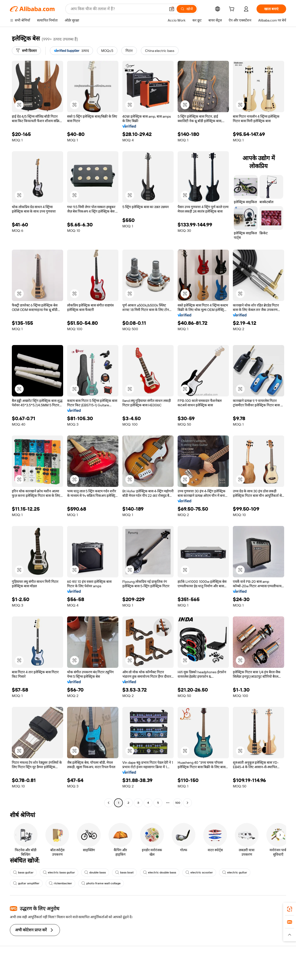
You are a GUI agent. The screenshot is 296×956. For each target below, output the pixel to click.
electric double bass (159, 872)
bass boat (124, 872)
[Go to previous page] (108, 802)
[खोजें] (187, 9)
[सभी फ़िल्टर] (26, 50)
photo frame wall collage (101, 883)
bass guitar (23, 872)
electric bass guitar (59, 872)
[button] (172, 9)
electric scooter (199, 872)
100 (177, 802)
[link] (289, 909)
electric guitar (234, 872)
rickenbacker (60, 883)
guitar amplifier (26, 883)
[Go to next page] (187, 802)
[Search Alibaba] (118, 9)
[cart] (232, 10)
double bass (95, 872)
